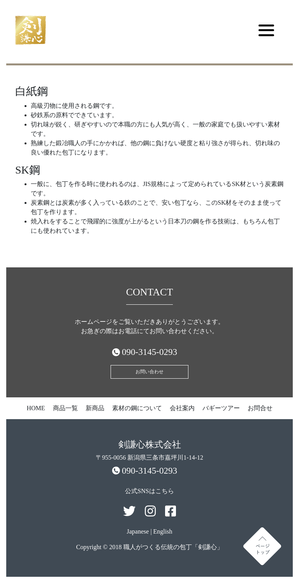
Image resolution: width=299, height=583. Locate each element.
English (162, 531)
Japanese (138, 531)
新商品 (95, 408)
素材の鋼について (137, 408)
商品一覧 (65, 408)
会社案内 (182, 408)
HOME (35, 408)
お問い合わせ (149, 371)
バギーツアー (221, 408)
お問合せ (260, 408)
